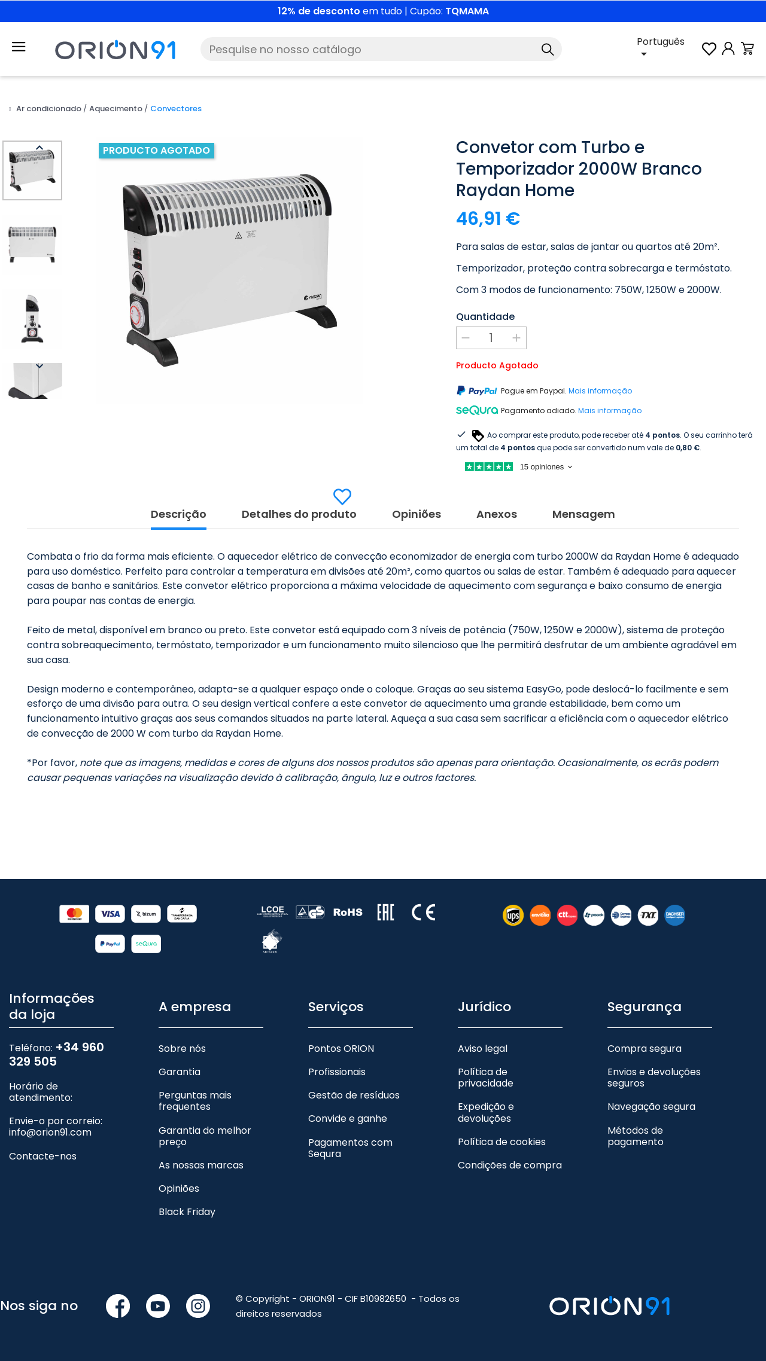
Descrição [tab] (178, 514)
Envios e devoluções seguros (654, 1077)
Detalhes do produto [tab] (299, 514)
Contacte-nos (43, 1156)
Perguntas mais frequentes (195, 1100)
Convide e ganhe (347, 1118)
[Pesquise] (381, 49)
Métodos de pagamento (635, 1136)
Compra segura (644, 1048)
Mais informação (600, 391)
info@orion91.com (50, 1132)
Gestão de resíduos (354, 1095)
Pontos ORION (341, 1048)
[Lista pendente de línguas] (668, 49)
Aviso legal (482, 1048)
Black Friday (187, 1212)
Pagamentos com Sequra (350, 1148)
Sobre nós (182, 1048)
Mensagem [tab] (583, 514)
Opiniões (179, 1188)
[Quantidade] (491, 337)
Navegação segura (651, 1106)
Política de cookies (502, 1142)
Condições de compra (510, 1165)
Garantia (179, 1072)
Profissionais (337, 1072)
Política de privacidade (485, 1077)
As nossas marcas (201, 1165)
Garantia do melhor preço (205, 1136)
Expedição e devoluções (486, 1112)
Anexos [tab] (496, 514)
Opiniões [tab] (416, 514)
